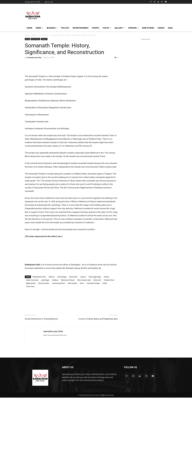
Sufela (105, 351)
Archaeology (62, 344)
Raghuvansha (30, 351)
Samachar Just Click (34, 57)
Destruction (73, 344)
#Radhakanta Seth (39, 344)
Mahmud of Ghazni (68, 347)
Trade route (30, 354)
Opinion (44, 39)
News (34, 35)
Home (27, 35)
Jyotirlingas (45, 347)
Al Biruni (52, 344)
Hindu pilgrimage (95, 344)
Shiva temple (72, 351)
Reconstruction (43, 351)
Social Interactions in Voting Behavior (41, 386)
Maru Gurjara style (84, 347)
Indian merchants (32, 347)
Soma (82, 351)
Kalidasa (55, 347)
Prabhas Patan (109, 347)
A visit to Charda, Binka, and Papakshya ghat (98, 386)
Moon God (97, 347)
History (106, 344)
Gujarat (83, 344)
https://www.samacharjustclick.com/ (55, 402)
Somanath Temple (93, 351)
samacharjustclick (58, 351)
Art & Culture (43, 35)
